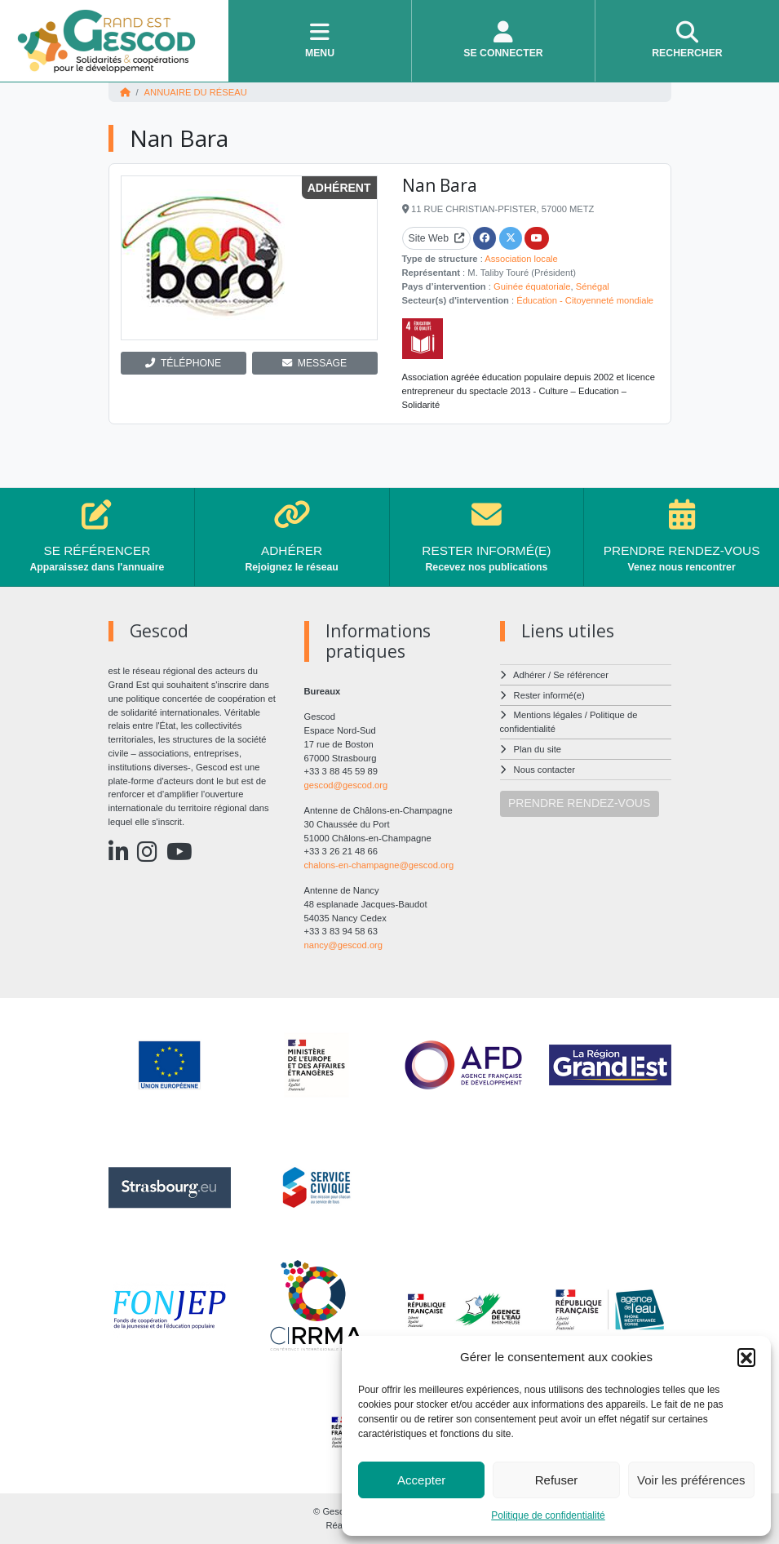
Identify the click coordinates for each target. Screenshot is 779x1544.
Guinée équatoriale (532, 286)
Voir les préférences (691, 1480)
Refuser (556, 1480)
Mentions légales (548, 715)
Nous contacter (544, 769)
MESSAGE (314, 363)
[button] (746, 1357)
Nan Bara (439, 185)
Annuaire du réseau (195, 92)
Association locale (521, 259)
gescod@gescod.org (346, 785)
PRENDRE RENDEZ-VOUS (579, 803)
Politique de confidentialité (547, 1515)
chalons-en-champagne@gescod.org (379, 865)
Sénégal (592, 286)
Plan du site (537, 749)
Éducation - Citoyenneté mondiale (584, 300)
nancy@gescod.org (343, 945)
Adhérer (529, 675)
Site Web (436, 238)
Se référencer (581, 675)
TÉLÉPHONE (183, 363)
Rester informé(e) (549, 695)
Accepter (421, 1480)
